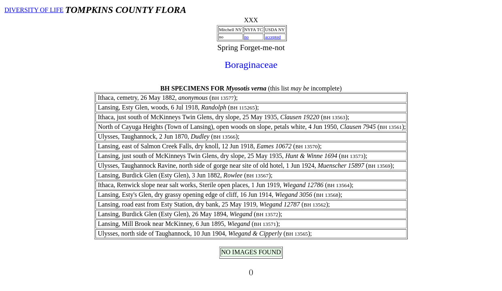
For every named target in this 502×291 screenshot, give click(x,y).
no (246, 36)
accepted (273, 36)
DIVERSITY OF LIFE (34, 9)
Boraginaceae (251, 64)
